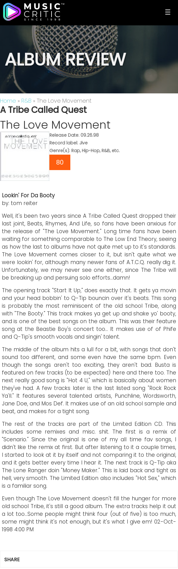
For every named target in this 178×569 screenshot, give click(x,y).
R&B (26, 101)
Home (8, 101)
